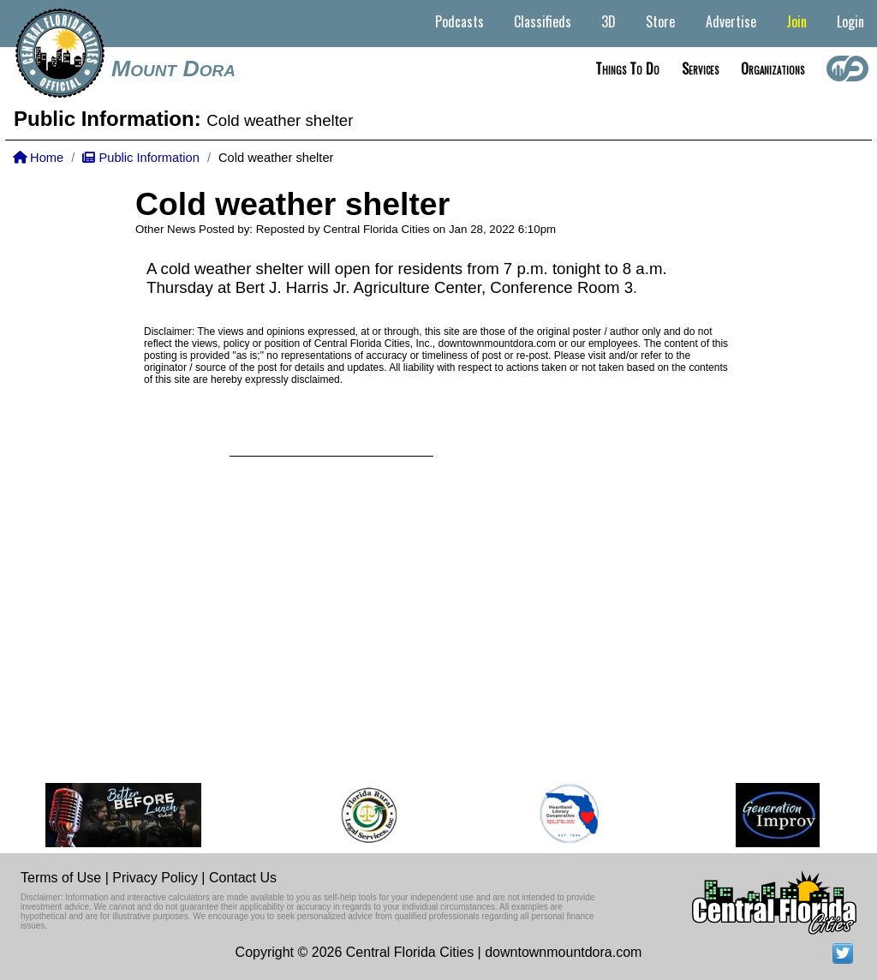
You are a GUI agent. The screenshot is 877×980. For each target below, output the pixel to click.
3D (608, 21)
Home (38, 157)
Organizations (772, 68)
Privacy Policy (155, 877)
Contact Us (243, 877)
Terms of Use (61, 877)
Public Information (140, 157)
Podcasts (459, 21)
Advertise (731, 21)
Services (700, 68)
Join (796, 21)
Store (660, 21)
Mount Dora (173, 68)
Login (850, 21)
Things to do (627, 68)
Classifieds (542, 21)
